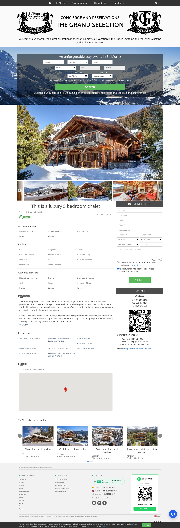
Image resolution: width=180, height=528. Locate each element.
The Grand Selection (61, 479)
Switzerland (31, 212)
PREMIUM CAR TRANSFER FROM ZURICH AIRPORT (61, 354)
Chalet (22, 212)
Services (21, 500)
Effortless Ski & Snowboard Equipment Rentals (59, 339)
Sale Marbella (59, 482)
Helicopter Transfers (85, 348)
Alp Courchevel (60, 485)
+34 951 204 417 (108, 488)
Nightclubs (22, 509)
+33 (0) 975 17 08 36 (110, 491)
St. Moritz (61, 3)
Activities (21, 497)
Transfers (118, 3)
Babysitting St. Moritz (28, 353)
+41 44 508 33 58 (109, 494)
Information (22, 479)
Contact (95, 516)
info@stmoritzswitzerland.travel (138, 348)
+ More (23, 324)
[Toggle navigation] (157, 3)
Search (90, 87)
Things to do (101, 3)
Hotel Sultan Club (60, 491)
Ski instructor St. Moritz (58, 348)
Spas (20, 506)
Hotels (21, 488)
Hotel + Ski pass (83, 338)
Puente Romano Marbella (63, 488)
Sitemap (71, 516)
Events (21, 503)
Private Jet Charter (84, 343)
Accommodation (80, 3)
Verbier (40, 212)
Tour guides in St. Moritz (29, 338)
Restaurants (22, 494)
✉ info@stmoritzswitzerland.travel (103, 498)
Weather (21, 482)
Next (160, 191)
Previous (19, 191)
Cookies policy (79, 516)
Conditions (136, 265)
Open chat (145, 509)
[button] (65, 389)
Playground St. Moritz (28, 348)
